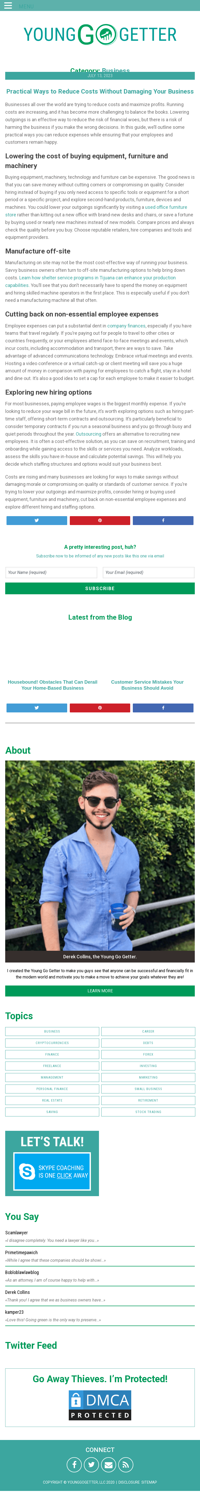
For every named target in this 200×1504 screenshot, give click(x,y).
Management (52, 1077)
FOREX (148, 1054)
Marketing (148, 1077)
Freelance (52, 1066)
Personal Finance (52, 1089)
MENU (26, 6)
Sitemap (149, 1482)
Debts (148, 1043)
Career (148, 1031)
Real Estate (52, 1100)
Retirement (148, 1100)
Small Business (148, 1089)
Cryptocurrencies (52, 1043)
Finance (52, 1054)
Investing (148, 1066)
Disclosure (129, 1482)
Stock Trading (148, 1112)
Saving (52, 1112)
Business (116, 71)
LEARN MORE (100, 990)
